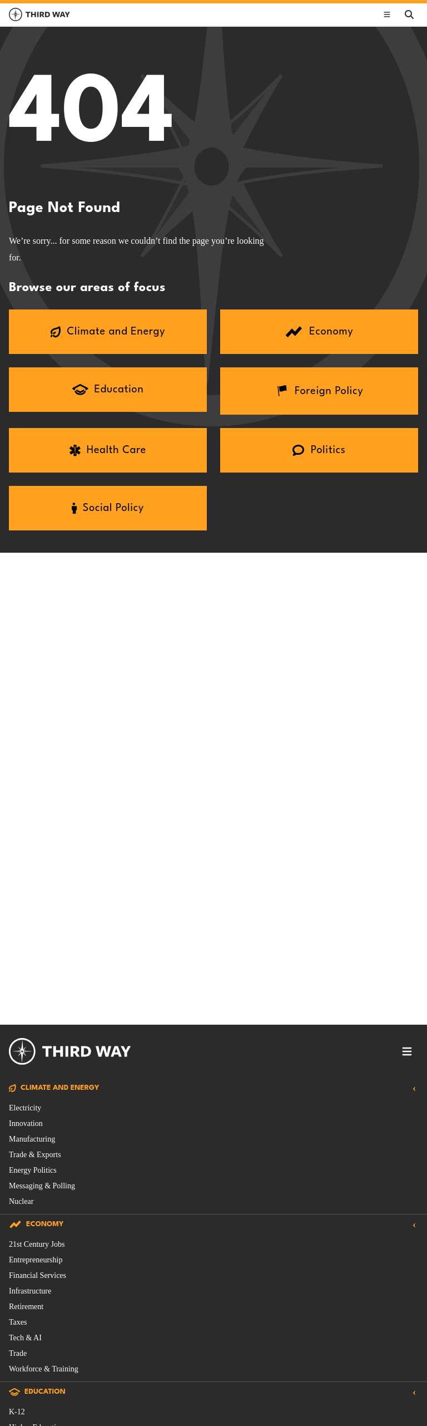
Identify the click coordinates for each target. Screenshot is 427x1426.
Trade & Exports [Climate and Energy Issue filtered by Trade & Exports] (35, 1154)
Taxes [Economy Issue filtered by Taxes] (18, 1322)
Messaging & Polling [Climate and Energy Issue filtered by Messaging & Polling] (42, 1186)
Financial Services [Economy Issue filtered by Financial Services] (37, 1275)
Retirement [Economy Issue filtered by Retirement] (26, 1306)
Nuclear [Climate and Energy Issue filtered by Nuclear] (21, 1201)
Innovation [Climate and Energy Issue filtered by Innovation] (26, 1123)
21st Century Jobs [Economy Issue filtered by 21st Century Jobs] (36, 1244)
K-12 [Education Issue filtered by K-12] (17, 1412)
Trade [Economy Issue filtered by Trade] (18, 1353)
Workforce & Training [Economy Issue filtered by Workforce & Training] (43, 1369)
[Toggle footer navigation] (407, 1051)
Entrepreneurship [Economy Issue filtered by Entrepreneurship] (35, 1260)
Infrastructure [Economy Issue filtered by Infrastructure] (30, 1291)
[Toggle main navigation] (387, 14)
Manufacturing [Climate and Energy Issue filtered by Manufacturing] (32, 1139)
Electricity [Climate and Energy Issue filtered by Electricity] (25, 1108)
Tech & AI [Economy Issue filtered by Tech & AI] (25, 1338)
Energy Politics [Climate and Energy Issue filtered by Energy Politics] (33, 1170)
